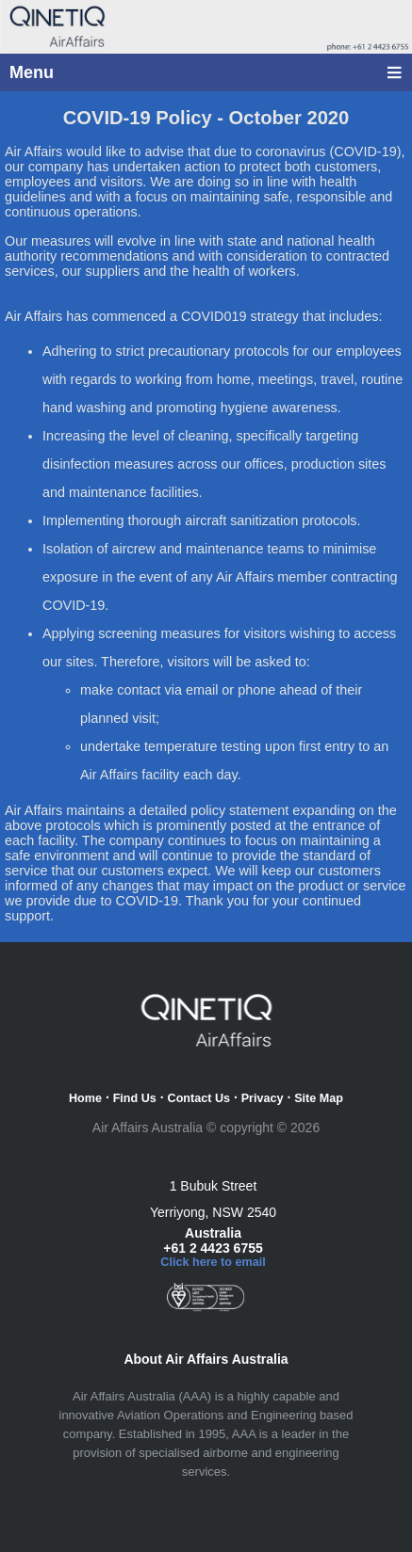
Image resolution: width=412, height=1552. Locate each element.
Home (85, 1098)
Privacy (262, 1098)
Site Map (318, 1098)
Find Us (135, 1098)
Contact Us (199, 1098)
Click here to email (212, 1262)
